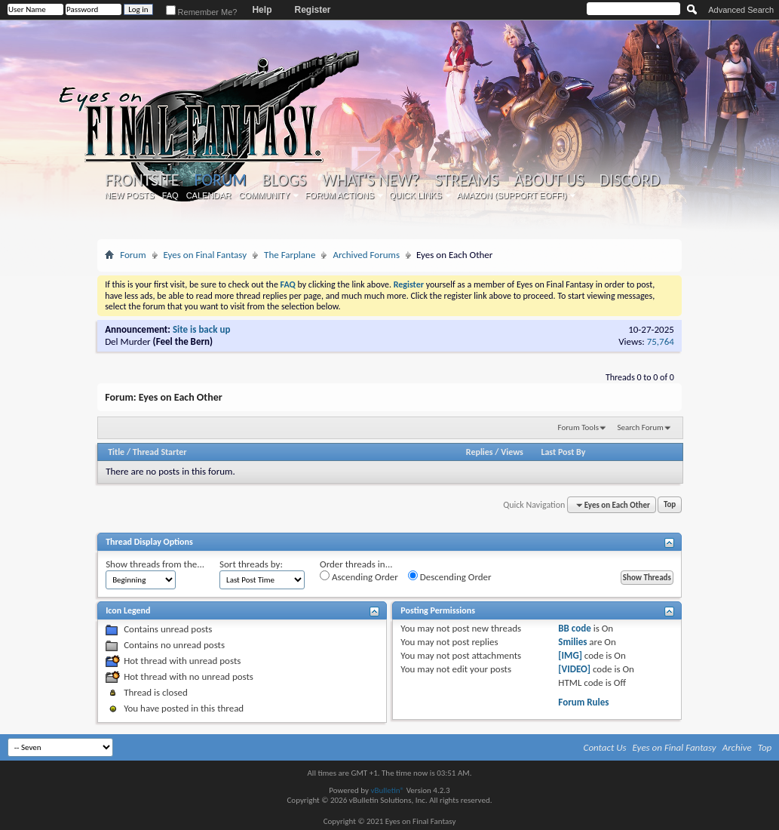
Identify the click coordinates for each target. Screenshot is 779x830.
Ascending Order (359, 576)
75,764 (660, 341)
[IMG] (570, 655)
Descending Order (450, 576)
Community (264, 195)
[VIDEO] (574, 669)
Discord (630, 180)
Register (312, 10)
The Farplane (289, 254)
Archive (737, 747)
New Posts (130, 195)
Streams (467, 180)
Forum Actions (339, 195)
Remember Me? (202, 12)
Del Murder (128, 341)
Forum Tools (578, 427)
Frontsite (142, 180)
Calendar (209, 195)
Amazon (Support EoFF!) (512, 195)
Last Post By (563, 452)
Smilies (572, 641)
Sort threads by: (251, 564)
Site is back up (201, 329)
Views (512, 452)
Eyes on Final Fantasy (205, 254)
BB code (574, 628)
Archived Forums (366, 254)
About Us (549, 180)
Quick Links (415, 195)
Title (116, 452)
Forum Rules (583, 702)
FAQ (170, 195)
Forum (220, 180)
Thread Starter (160, 452)
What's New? (371, 180)
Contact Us (605, 747)
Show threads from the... (155, 564)
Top (670, 505)
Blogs (284, 180)
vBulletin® (387, 790)
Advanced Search (741, 9)
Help (261, 10)
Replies (479, 452)
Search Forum (640, 427)
